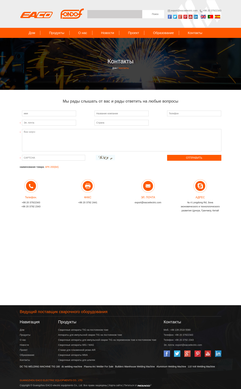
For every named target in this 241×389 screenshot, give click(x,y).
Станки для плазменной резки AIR (77, 350)
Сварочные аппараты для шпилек (76, 360)
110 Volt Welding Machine (201, 366)
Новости (107, 33)
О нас (82, 33)
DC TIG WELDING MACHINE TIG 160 (40, 366)
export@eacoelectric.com (184, 10)
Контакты (195, 33)
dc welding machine (72, 366)
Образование (163, 33)
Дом (32, 33)
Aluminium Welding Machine (171, 366)
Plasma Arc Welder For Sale (99, 366)
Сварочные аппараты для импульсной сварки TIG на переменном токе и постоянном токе (107, 340)
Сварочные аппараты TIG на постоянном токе (83, 329)
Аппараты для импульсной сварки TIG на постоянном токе (90, 335)
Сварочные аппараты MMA (73, 355)
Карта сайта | (116, 385)
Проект (133, 33)
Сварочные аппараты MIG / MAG (76, 345)
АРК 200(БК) (52, 167)
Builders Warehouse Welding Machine (135, 366)
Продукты (56, 33)
